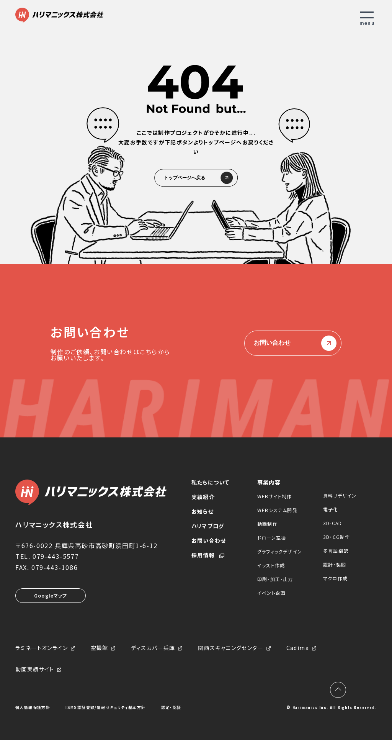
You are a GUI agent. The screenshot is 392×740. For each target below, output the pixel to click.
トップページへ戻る (196, 178)
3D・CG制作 (336, 537)
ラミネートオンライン (41, 648)
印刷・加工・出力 (275, 579)
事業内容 (269, 482)
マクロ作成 (335, 578)
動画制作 (267, 524)
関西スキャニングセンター (230, 648)
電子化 (330, 509)
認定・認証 (171, 707)
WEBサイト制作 (274, 496)
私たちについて (210, 482)
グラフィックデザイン (279, 551)
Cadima (297, 648)
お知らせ (202, 511)
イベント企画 (271, 592)
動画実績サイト (34, 669)
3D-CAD (332, 523)
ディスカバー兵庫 (153, 648)
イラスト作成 (271, 565)
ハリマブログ (207, 526)
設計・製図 (334, 564)
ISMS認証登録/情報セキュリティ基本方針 (105, 707)
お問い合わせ (293, 343)
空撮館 (99, 648)
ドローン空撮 (271, 537)
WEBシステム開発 (277, 510)
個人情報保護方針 (32, 707)
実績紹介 (203, 497)
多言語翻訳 (335, 550)
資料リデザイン (339, 495)
